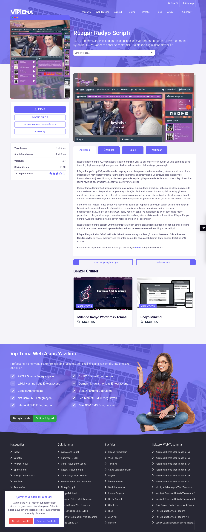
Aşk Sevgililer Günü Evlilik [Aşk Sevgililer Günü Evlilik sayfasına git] (73, 511)
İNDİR (39, 109)
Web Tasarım (102, 12)
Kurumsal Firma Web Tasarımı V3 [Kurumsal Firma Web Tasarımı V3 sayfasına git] (171, 458)
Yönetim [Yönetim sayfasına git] (16, 458)
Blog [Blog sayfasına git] (109, 511)
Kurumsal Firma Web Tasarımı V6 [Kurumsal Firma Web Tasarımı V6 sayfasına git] (171, 475)
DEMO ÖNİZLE (40, 117)
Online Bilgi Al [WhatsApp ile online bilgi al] (45, 418)
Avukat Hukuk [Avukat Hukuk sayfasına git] (19, 463)
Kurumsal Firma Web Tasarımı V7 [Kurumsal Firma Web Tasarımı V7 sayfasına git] (171, 481)
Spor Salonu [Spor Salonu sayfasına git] (18, 469)
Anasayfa (86, 12)
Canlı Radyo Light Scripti (106, 262)
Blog (159, 12)
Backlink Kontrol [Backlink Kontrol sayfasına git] (115, 487)
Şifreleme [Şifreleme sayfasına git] (111, 505)
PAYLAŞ (40, 131)
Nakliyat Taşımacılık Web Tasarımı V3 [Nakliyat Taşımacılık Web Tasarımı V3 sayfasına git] (173, 499)
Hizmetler (146, 12)
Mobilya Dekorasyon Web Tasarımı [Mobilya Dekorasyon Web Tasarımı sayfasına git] (172, 487)
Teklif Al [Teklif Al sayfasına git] (111, 463)
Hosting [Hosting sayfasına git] (111, 522)
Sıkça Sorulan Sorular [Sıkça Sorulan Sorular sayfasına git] (118, 469)
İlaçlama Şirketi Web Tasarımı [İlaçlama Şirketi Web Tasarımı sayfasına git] (75, 499)
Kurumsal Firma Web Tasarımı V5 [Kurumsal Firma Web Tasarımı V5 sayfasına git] (171, 469)
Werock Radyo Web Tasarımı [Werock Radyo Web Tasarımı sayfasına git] (74, 481)
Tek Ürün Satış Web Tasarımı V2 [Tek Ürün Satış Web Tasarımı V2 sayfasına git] (170, 516)
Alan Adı (118, 12)
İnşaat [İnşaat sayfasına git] (15, 452)
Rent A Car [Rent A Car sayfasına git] (17, 487)
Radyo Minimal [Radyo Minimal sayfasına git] (67, 493)
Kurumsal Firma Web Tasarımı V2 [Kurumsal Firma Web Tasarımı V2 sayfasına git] (171, 452)
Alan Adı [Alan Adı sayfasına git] (111, 516)
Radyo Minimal (163, 262)
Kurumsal (187, 12)
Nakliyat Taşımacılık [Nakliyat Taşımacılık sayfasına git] (22, 475)
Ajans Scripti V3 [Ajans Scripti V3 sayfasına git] (68, 522)
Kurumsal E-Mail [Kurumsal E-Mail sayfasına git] (68, 458)
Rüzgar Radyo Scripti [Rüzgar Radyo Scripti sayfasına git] (70, 469)
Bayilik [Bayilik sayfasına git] (110, 475)
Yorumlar (157, 149)
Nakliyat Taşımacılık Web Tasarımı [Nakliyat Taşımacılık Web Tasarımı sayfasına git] (77, 516)
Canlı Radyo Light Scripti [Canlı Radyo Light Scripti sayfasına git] (72, 475)
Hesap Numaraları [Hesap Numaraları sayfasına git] (116, 452)
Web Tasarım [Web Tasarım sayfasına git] (113, 458)
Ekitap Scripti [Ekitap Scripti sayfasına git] (66, 487)
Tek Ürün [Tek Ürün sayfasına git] (16, 481)
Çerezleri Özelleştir (46, 521)
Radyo (137, 247)
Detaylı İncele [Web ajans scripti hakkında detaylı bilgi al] (21, 418)
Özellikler (109, 149)
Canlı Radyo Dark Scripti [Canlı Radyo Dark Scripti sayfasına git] (72, 463)
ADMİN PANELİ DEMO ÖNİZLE (40, 124)
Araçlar (171, 12)
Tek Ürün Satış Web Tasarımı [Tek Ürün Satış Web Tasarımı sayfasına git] (169, 511)
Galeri (132, 149)
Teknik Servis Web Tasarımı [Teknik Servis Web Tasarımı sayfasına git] (74, 505)
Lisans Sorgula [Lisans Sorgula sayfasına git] (114, 493)
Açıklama (85, 149)
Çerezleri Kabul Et (21, 521)
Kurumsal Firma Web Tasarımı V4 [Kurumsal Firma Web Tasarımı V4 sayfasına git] (171, 463)
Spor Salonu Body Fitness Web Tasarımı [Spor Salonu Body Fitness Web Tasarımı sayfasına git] (174, 505)
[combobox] (114, 53)
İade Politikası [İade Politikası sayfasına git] (114, 481)
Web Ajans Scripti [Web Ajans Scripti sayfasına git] (69, 452)
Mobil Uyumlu (84, 306)
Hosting (131, 12)
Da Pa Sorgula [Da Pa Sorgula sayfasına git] (114, 499)
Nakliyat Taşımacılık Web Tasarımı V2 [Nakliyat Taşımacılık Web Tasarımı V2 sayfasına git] (173, 493)
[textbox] (114, 53)
